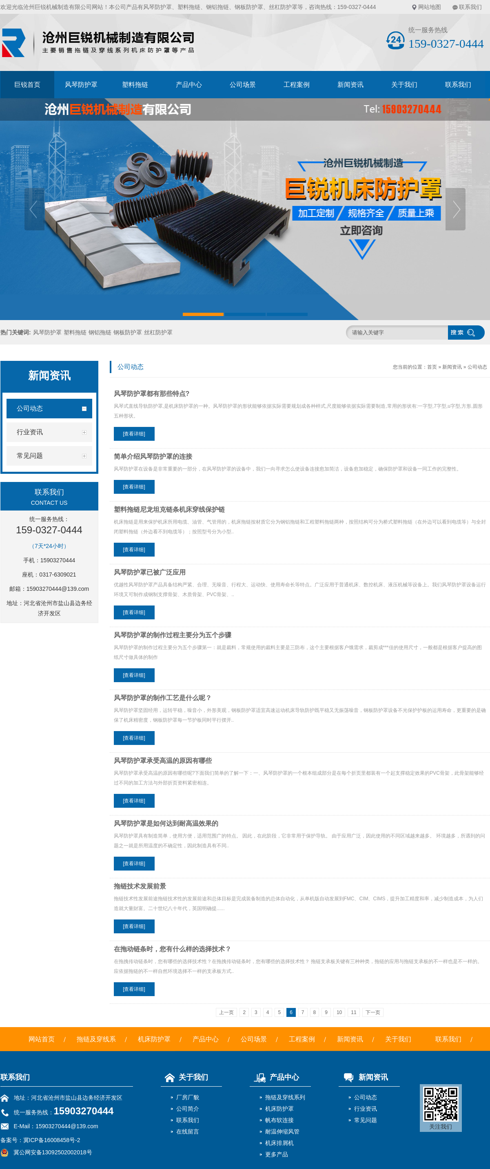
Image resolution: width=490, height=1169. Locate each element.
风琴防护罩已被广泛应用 (150, 572)
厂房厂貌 (187, 1097)
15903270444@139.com (58, 589)
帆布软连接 (279, 1120)
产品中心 (189, 84)
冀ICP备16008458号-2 (51, 1140)
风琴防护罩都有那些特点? (152, 393)
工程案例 (297, 84)
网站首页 (42, 1039)
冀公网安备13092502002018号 (52, 1152)
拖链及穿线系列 (285, 1097)
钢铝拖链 (217, 7)
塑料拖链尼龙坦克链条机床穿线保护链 (169, 509)
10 (339, 1012)
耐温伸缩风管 (282, 1131)
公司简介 (187, 1108)
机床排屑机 (279, 1143)
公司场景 (243, 84)
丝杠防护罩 (283, 7)
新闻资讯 (350, 84)
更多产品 (276, 1154)
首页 (432, 367)
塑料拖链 (188, 7)
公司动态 (477, 367)
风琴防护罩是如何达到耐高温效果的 (166, 823)
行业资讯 (365, 1108)
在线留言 (187, 1131)
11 (353, 1012)
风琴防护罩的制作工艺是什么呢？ (163, 697)
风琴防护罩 (157, 7)
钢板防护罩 (249, 7)
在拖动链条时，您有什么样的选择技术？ (172, 949)
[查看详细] (134, 434)
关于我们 (404, 84)
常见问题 (365, 1120)
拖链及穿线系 (96, 1039)
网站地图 (429, 7)
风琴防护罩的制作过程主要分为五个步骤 (172, 635)
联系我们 (470, 7)
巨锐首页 (27, 84)
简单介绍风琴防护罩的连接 (153, 456)
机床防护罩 (154, 1039)
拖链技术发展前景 (140, 886)
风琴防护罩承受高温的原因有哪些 (163, 760)
